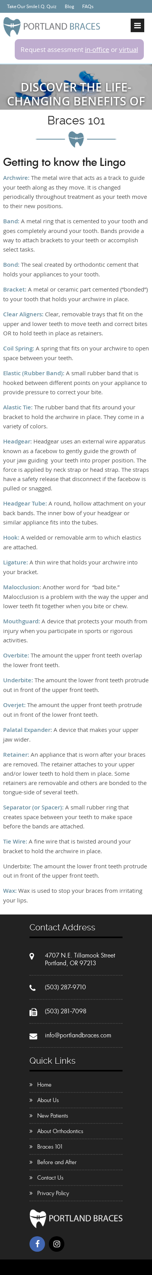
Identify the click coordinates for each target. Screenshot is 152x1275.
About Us (48, 1100)
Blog (69, 6)
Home (44, 1084)
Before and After (57, 1162)
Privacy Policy (53, 1193)
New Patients (52, 1115)
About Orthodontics (60, 1131)
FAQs (87, 6)
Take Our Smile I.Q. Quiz (32, 6)
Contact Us (50, 1177)
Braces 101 (49, 1146)
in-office (97, 49)
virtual (128, 49)
